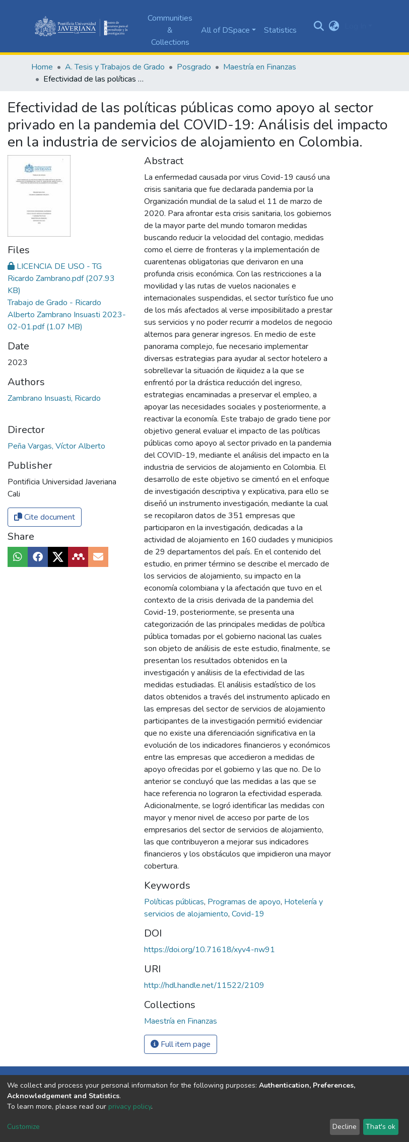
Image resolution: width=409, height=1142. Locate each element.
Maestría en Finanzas (259, 67)
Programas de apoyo (245, 901)
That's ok (380, 1126)
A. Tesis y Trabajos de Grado (115, 67)
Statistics (280, 30)
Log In (355, 26)
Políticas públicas (175, 901)
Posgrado (194, 67)
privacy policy (129, 1106)
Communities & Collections (170, 30)
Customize (23, 1126)
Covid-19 (248, 913)
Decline (344, 1126)
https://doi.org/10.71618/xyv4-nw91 (209, 949)
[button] (334, 26)
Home (42, 67)
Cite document (44, 517)
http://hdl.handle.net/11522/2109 (204, 985)
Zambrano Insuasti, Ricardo (54, 398)
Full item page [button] (181, 1044)
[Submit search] (319, 26)
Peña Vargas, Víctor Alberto (56, 446)
